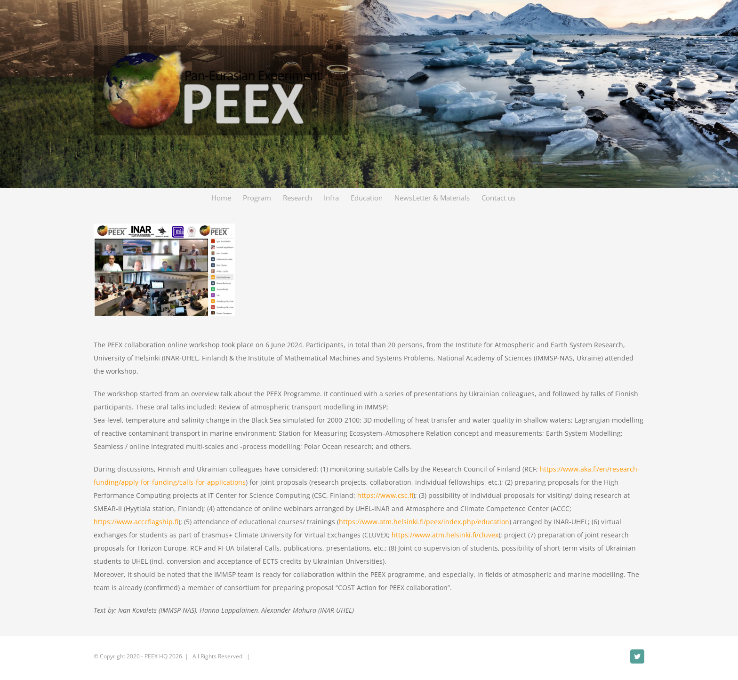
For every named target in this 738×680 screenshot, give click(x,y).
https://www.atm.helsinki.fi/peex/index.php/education (424, 521)
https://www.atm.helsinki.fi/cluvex (445, 534)
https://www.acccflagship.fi (136, 521)
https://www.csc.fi (385, 495)
